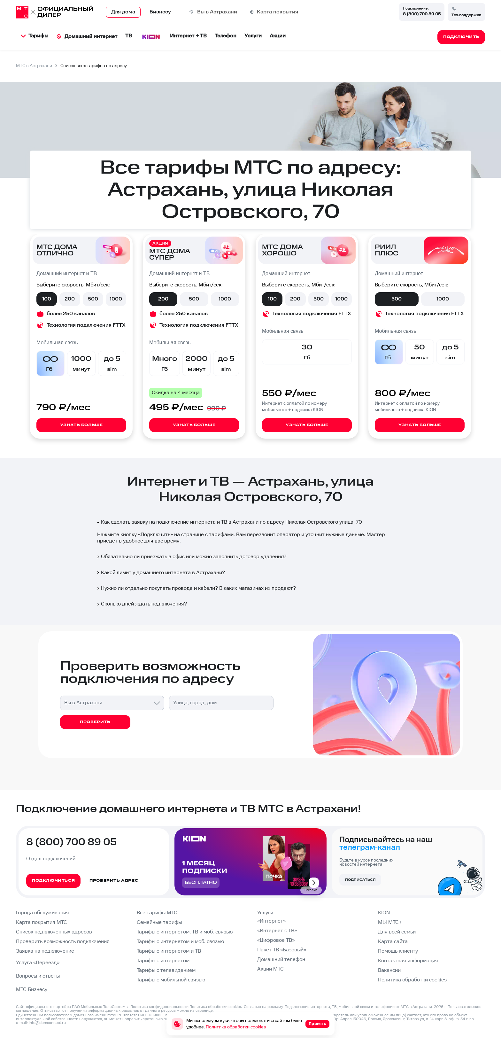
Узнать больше (81, 425)
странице (204, 1010)
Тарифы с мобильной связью (171, 980)
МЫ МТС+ (390, 922)
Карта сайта (393, 942)
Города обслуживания (42, 913)
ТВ (128, 36)
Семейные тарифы (159, 922)
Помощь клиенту (398, 951)
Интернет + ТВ (188, 36)
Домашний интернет (86, 37)
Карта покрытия (277, 12)
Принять (317, 1023)
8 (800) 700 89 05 (422, 14)
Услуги (253, 36)
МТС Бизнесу (31, 990)
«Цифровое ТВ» (276, 940)
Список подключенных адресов (54, 932)
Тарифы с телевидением (166, 970)
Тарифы (34, 36)
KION (384, 913)
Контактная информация (408, 961)
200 (70, 299)
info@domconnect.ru (47, 1022)
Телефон (225, 36)
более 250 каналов (71, 314)
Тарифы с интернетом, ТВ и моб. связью (185, 932)
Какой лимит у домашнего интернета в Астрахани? (160, 573)
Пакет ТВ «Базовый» (281, 950)
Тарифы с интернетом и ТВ (169, 951)
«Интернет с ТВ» (277, 931)
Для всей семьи (397, 932)
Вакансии (389, 970)
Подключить (155, 535)
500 (93, 299)
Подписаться (360, 880)
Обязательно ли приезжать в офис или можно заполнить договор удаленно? (191, 557)
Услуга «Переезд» (37, 963)
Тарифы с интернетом (163, 961)
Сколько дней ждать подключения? (141, 604)
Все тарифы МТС (157, 913)
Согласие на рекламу (263, 1006)
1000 (116, 299)
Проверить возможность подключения (63, 942)
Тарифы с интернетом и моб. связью (180, 942)
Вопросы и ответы (38, 976)
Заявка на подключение (45, 951)
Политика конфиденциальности (159, 1006)
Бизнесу (160, 12)
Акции (278, 36)
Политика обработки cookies (412, 980)
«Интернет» (271, 921)
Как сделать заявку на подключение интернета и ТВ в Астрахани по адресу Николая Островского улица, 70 (229, 522)
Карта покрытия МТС (41, 922)
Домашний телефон (281, 959)
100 (46, 299)
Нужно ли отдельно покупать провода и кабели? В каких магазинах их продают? (196, 588)
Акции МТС (270, 969)
